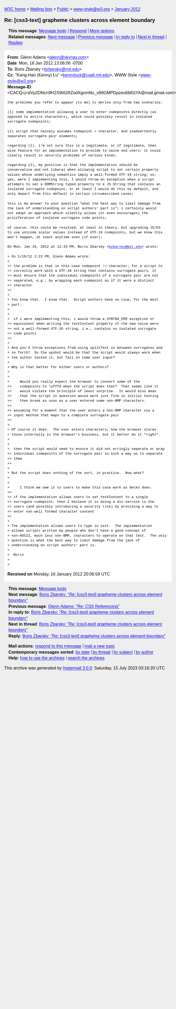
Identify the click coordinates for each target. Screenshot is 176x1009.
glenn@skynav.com (68, 57)
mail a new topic (100, 646)
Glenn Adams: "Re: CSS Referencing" (83, 606)
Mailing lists (41, 9)
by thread (102, 652)
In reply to (125, 37)
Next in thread (151, 37)
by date (82, 652)
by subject (123, 652)
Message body (53, 31)
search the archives (86, 658)
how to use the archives (42, 658)
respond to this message (58, 646)
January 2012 (127, 9)
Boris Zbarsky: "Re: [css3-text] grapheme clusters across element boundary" (93, 636)
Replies (15, 42)
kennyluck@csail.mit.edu (86, 75)
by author (144, 652)
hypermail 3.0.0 (77, 668)
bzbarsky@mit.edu (62, 69)
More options (102, 31)
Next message (61, 37)
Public (63, 9)
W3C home (14, 9)
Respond (78, 31)
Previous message (95, 37)
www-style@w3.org (91, 9)
